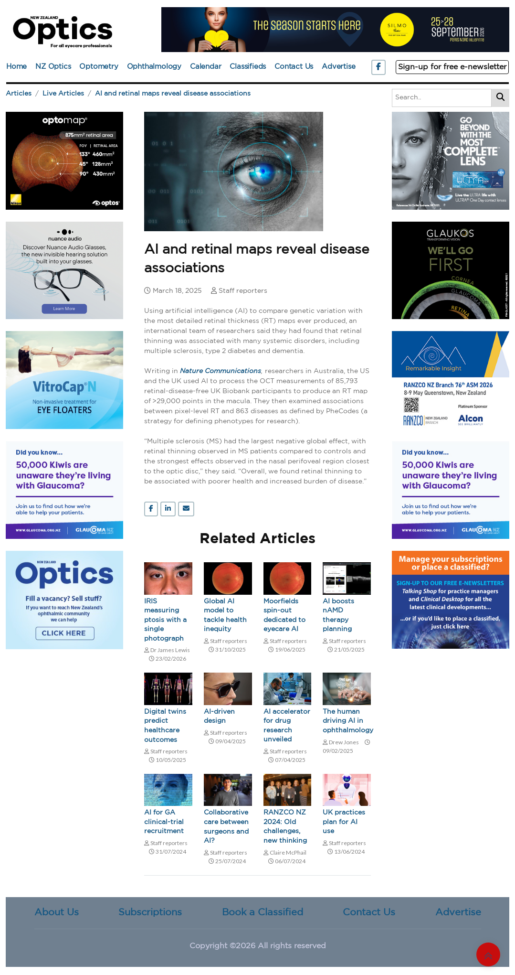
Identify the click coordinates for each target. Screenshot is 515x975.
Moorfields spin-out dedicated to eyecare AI (284, 615)
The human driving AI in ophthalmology (347, 721)
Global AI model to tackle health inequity (225, 615)
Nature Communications (220, 371)
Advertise (338, 67)
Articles (19, 93)
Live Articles (63, 93)
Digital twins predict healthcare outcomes (165, 726)
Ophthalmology (154, 67)
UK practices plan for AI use (344, 822)
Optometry (98, 67)
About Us (56, 912)
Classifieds (248, 67)
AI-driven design (219, 716)
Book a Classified (262, 912)
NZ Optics (53, 67)
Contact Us (293, 67)
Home (16, 67)
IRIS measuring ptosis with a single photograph (165, 620)
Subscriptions (150, 912)
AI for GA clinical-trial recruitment (164, 822)
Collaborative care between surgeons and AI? (226, 827)
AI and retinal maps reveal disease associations (173, 93)
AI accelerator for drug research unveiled (286, 726)
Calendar (205, 67)
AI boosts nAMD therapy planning (338, 615)
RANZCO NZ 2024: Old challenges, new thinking (285, 827)
